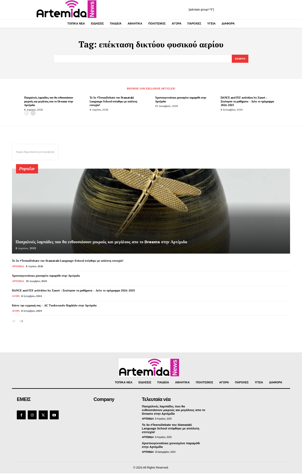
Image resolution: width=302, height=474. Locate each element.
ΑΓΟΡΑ (15, 296)
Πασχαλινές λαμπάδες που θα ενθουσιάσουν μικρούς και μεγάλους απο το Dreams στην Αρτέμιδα (48, 101)
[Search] (239, 59)
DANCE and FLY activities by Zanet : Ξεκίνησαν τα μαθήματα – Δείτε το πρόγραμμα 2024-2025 (247, 101)
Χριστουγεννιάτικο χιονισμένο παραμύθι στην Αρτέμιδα (180, 100)
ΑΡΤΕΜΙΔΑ (18, 266)
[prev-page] (26, 113)
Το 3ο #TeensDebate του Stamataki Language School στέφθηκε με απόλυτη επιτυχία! (113, 101)
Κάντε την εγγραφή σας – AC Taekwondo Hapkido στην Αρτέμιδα (54, 306)
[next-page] (33, 113)
